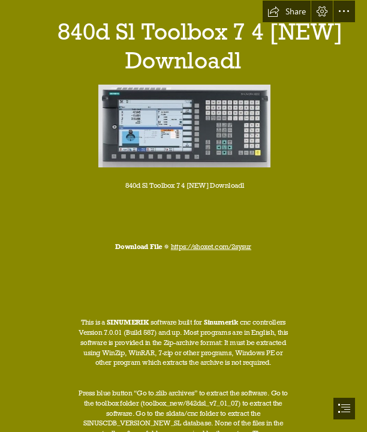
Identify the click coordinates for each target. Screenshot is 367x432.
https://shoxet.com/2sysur (211, 246)
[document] (183, 216)
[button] (287, 11)
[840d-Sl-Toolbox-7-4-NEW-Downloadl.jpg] (184, 125)
